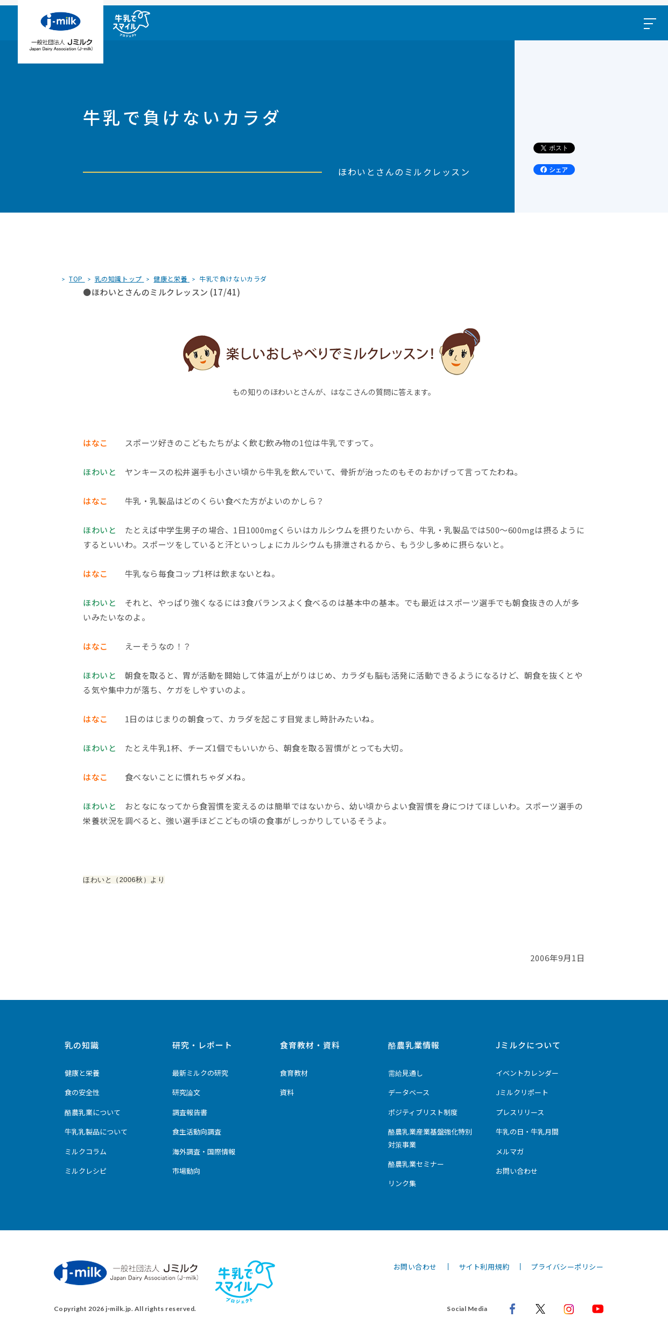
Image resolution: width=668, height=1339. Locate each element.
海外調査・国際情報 (203, 1151)
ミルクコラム (86, 1151)
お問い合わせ (517, 1171)
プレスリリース (520, 1112)
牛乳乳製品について (96, 1131)
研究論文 (186, 1092)
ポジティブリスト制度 (423, 1112)
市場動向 (186, 1171)
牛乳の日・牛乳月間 (527, 1131)
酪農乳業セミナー (416, 1164)
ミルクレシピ (86, 1171)
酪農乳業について (93, 1112)
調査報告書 (189, 1112)
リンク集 (402, 1183)
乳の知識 (82, 1045)
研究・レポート (202, 1045)
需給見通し (405, 1073)
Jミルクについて (528, 1045)
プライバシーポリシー (567, 1267)
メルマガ (510, 1151)
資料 (287, 1092)
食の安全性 (82, 1092)
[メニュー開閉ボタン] (649, 22)
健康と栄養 (82, 1073)
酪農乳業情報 (414, 1045)
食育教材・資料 (310, 1045)
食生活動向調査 (196, 1131)
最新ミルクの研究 (200, 1073)
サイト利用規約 (484, 1267)
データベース (409, 1092)
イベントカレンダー (527, 1073)
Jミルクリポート (522, 1092)
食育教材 (294, 1073)
